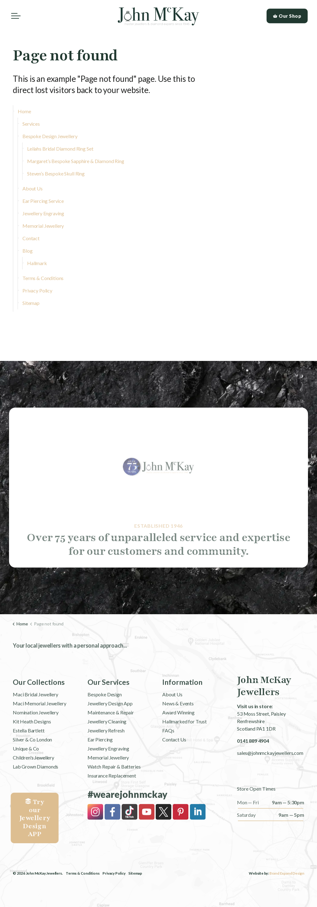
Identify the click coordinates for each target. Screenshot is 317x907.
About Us (32, 188)
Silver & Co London (32, 760)
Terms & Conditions (43, 278)
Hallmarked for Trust (184, 742)
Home (24, 111)
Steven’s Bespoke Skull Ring (56, 173)
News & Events (178, 724)
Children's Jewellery (33, 778)
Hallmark (37, 263)
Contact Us (174, 760)
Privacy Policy (37, 290)
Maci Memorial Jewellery (39, 724)
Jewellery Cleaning (107, 742)
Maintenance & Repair (111, 733)
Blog (27, 251)
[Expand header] (16, 16)
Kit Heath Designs (32, 742)
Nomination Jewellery (36, 733)
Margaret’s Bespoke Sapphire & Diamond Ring (75, 161)
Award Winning (178, 733)
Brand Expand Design (286, 873)
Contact (31, 238)
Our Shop (287, 16)
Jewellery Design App (110, 724)
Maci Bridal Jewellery (35, 715)
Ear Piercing (100, 760)
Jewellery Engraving (43, 213)
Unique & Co (26, 769)
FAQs (168, 751)
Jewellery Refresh (106, 751)
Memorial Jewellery (43, 226)
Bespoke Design (105, 715)
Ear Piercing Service (43, 201)
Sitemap (31, 303)
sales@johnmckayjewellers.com (270, 752)
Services (31, 124)
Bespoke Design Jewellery (49, 136)
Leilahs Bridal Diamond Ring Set (60, 149)
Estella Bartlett (29, 751)
